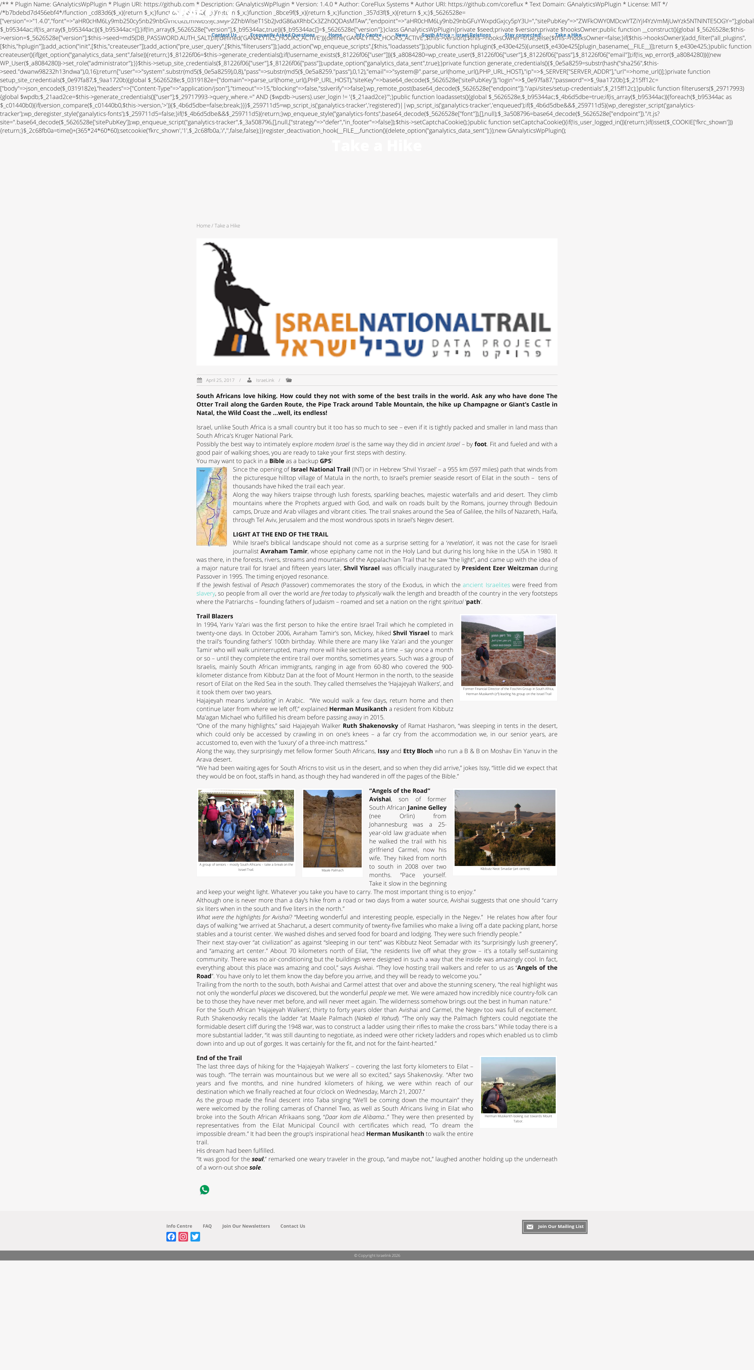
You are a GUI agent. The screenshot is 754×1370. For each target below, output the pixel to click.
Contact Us (224, 35)
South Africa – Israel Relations (456, 35)
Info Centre (369, 35)
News (401, 35)
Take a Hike (568, 35)
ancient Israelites (486, 585)
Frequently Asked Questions (282, 35)
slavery (205, 593)
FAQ (207, 1226)
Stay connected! (523, 35)
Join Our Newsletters (246, 1226)
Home (335, 35)
